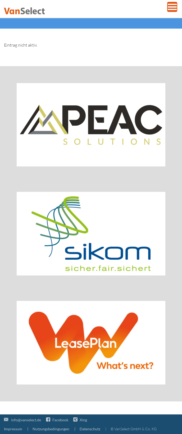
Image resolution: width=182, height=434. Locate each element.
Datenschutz (90, 429)
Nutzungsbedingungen (51, 429)
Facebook (57, 420)
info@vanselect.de (22, 420)
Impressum (13, 429)
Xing (80, 420)
